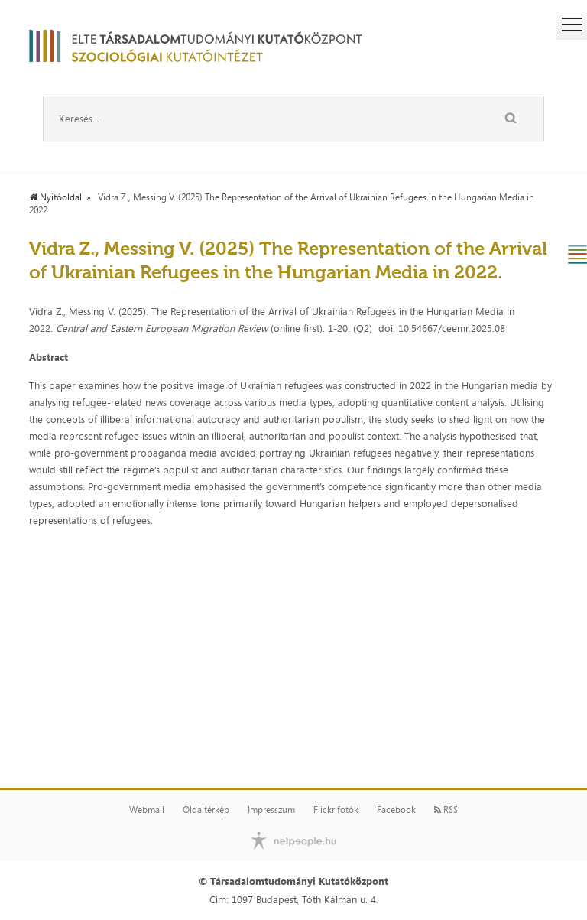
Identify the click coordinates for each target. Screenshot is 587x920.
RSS (446, 810)
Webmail (146, 810)
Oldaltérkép (206, 810)
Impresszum (271, 810)
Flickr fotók (335, 810)
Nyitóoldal (55, 197)
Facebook (396, 810)
